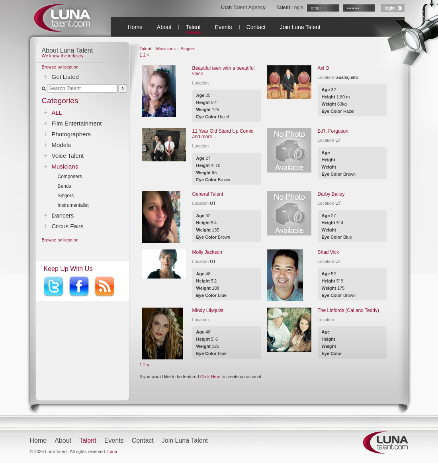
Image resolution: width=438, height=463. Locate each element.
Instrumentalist (73, 205)
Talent (193, 27)
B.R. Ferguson (333, 131)
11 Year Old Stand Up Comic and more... (222, 133)
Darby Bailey (331, 194)
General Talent (207, 194)
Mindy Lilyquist (208, 310)
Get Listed (65, 76)
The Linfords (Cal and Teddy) (348, 310)
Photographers (71, 134)
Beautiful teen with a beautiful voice (223, 71)
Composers (70, 176)
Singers (66, 195)
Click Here (210, 376)
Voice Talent (68, 155)
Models (61, 144)
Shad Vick (328, 252)
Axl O (323, 68)
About (164, 27)
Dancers (63, 215)
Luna (112, 451)
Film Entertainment (77, 123)
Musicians (65, 166)
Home (135, 27)
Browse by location (60, 67)
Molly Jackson (207, 252)
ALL (57, 112)
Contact (256, 27)
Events (223, 27)
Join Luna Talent (300, 27)
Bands (64, 186)
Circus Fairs (68, 226)
